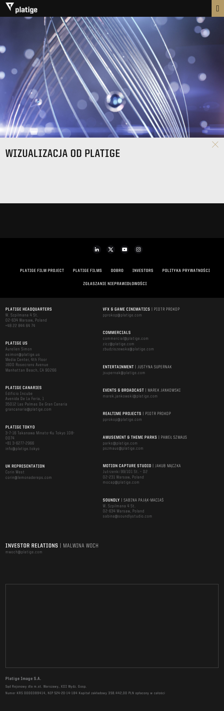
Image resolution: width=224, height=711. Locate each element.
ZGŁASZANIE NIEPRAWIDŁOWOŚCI (115, 284)
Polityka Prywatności (186, 271)
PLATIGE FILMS (87, 271)
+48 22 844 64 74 (20, 326)
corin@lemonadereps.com (28, 478)
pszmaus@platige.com (123, 448)
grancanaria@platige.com (28, 409)
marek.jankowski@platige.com (130, 396)
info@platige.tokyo (22, 449)
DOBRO (117, 271)
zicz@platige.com (119, 344)
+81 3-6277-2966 (19, 443)
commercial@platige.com (126, 339)
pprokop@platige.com (122, 315)
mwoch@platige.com (24, 552)
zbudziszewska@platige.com (128, 349)
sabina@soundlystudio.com (127, 516)
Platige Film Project (42, 271)
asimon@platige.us (22, 355)
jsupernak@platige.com (124, 373)
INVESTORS (143, 271)
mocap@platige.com (121, 482)
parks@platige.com (120, 443)
